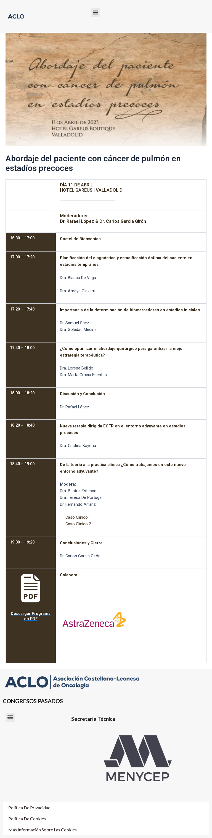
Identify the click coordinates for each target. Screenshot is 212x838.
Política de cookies (27, 818)
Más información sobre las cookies (42, 829)
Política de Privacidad (29, 807)
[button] (95, 12)
